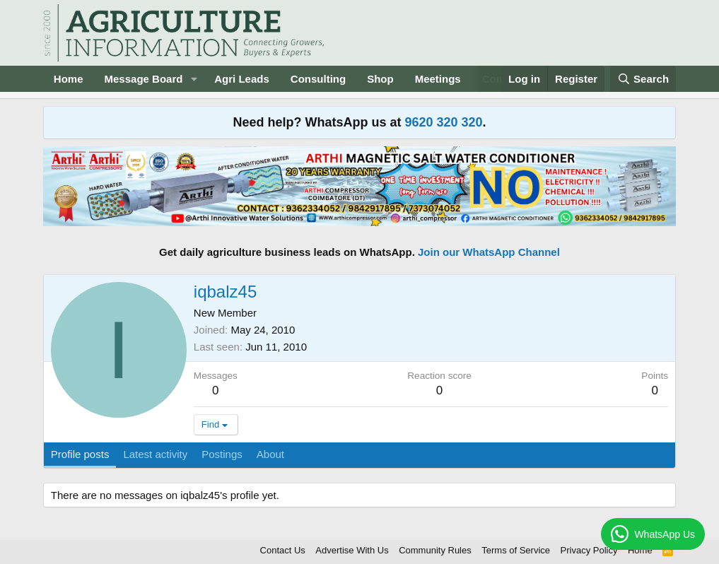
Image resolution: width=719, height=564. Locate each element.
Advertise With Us (351, 550)
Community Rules (435, 550)
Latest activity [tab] (155, 454)
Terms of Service (515, 550)
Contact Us (282, 550)
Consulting (318, 79)
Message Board (144, 79)
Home (68, 79)
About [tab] (270, 454)
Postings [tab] (221, 454)
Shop (380, 79)
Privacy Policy (589, 550)
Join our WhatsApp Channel (489, 252)
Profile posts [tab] (80, 454)
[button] (194, 79)
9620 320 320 (443, 122)
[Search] (643, 79)
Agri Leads (241, 79)
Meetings (438, 79)
